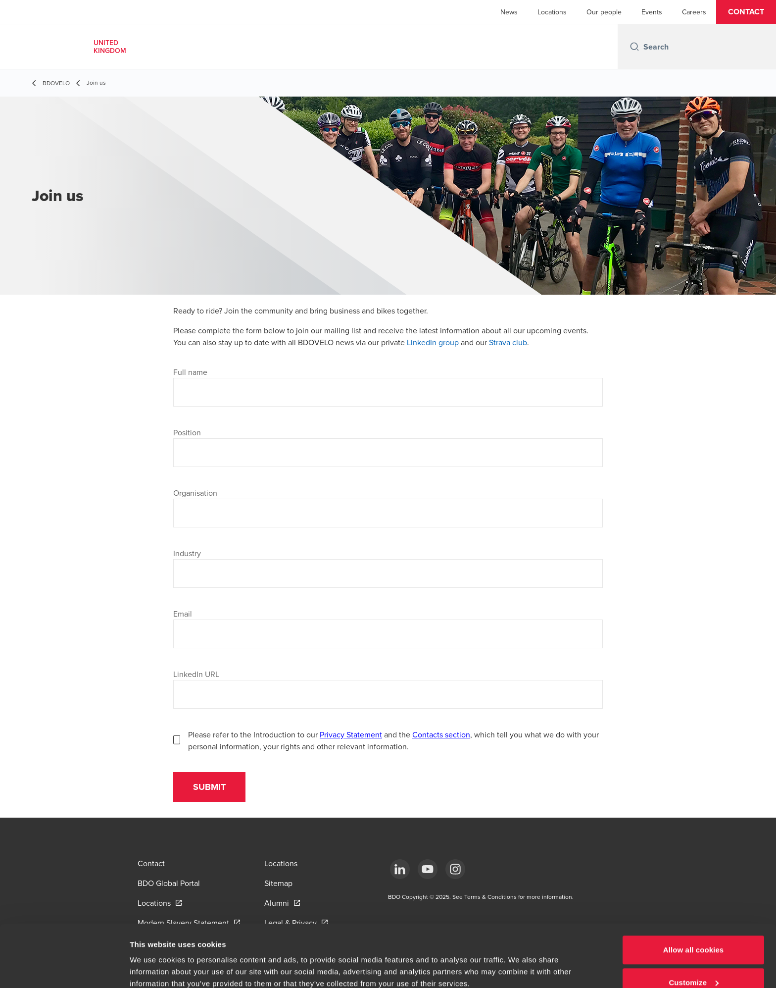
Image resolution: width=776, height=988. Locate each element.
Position (187, 432)
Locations (552, 12)
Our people (604, 12)
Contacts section (441, 734)
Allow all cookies (693, 896)
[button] (746, 12)
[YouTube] (427, 869)
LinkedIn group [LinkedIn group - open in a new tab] (433, 342)
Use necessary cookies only (693, 961)
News (509, 12)
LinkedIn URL (196, 674)
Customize (694, 929)
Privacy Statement (351, 734)
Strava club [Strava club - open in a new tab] (508, 342)
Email (182, 613)
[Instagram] (455, 869)
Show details (153, 957)
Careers (694, 12)
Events (651, 12)
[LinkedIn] (400, 869)
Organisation (195, 492)
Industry (187, 553)
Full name (190, 371)
